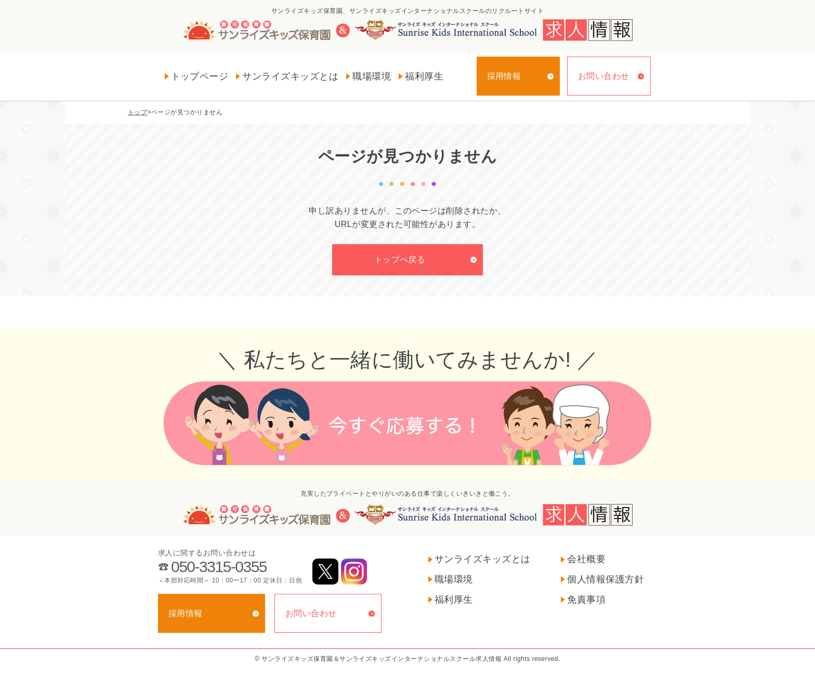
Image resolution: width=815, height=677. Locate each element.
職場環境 (371, 76)
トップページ (200, 76)
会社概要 (586, 559)
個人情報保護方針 (605, 579)
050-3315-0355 (219, 566)
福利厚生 (424, 76)
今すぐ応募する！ (407, 423)
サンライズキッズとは (290, 76)
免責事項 (586, 599)
